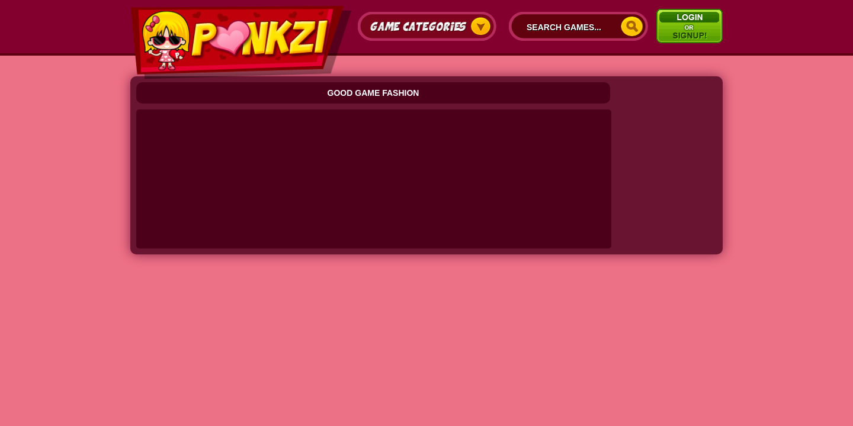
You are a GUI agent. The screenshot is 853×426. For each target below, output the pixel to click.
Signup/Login (689, 26)
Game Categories (427, 26)
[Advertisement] (375, 142)
